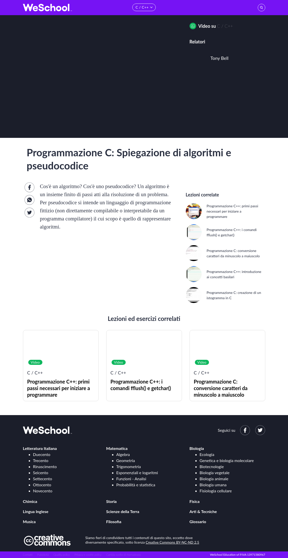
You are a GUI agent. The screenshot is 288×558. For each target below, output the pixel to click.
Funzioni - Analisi (131, 478)
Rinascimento (45, 466)
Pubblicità (43, 554)
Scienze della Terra (122, 511)
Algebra (123, 454)
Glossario (198, 521)
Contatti (28, 554)
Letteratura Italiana (40, 448)
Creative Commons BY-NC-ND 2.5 (172, 542)
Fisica (195, 501)
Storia (111, 501)
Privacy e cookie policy (87, 554)
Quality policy (62, 554)
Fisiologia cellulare (216, 490)
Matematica (117, 448)
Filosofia (113, 521)
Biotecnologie (212, 466)
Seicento (40, 472)
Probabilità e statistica (135, 484)
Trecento (40, 460)
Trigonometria (128, 466)
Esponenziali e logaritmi (137, 472)
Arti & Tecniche (203, 511)
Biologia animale (214, 478)
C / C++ (225, 26)
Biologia (197, 448)
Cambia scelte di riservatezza (123, 554)
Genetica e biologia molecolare (227, 460)
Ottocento (42, 484)
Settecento (42, 478)
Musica (29, 521)
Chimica (30, 501)
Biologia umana (213, 484)
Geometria (125, 460)
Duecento (41, 454)
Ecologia (207, 454)
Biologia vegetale (215, 472)
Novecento (43, 490)
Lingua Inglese (35, 511)
